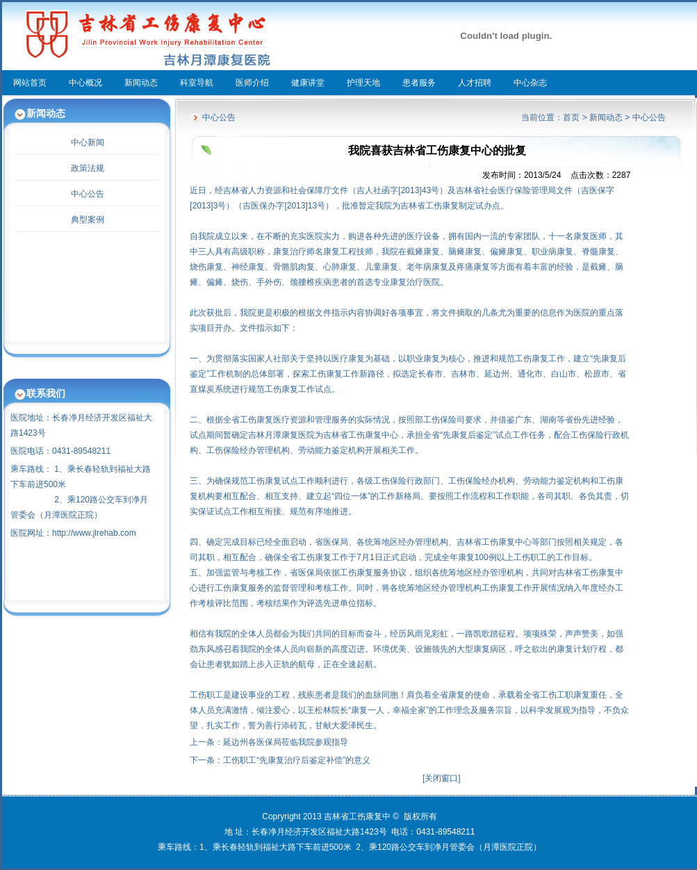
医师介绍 (252, 83)
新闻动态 (141, 83)
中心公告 (87, 194)
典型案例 (87, 219)
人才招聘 (474, 83)
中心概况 (85, 83)
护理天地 (363, 83)
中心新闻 (87, 142)
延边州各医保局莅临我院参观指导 (285, 742)
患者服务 (419, 83)
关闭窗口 (441, 778)
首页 (571, 117)
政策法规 (87, 168)
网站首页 (30, 83)
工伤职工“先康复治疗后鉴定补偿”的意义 (296, 760)
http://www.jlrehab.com (94, 533)
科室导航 (196, 83)
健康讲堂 (308, 83)
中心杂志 (530, 83)
